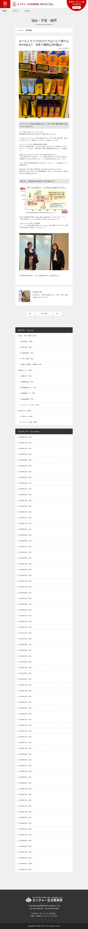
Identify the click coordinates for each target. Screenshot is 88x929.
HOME (4, 11)
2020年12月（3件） (26, 685)
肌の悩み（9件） (27, 347)
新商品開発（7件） (28, 399)
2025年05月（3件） (26, 466)
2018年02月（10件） (26, 863)
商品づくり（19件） (26, 370)
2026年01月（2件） (26, 443)
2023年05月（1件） (26, 558)
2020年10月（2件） (26, 691)
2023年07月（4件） (26, 546)
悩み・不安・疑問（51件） (28, 336)
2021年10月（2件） (26, 639)
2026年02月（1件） (26, 437)
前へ (30, 313)
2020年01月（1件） (26, 731)
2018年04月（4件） (26, 852)
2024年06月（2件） (26, 494)
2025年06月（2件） (26, 460)
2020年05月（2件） (26, 714)
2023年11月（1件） (26, 523)
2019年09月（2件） (26, 754)
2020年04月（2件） (26, 719)
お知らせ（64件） (28, 416)
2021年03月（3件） (26, 673)
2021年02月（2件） (26, 679)
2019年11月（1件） (26, 742)
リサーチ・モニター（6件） (31, 405)
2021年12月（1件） (26, 633)
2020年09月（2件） (26, 696)
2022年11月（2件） (26, 581)
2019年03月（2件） (26, 789)
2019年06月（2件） (26, 771)
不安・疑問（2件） (28, 359)
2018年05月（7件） (26, 846)
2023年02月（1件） (26, 575)
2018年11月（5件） (26, 812)
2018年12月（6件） (26, 806)
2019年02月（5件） (26, 794)
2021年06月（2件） (26, 662)
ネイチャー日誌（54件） (30, 422)
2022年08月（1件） (26, 593)
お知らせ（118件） (25, 410)
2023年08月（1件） (26, 541)
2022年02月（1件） (26, 621)
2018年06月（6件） (26, 840)
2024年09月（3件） (26, 477)
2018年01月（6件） (26, 869)
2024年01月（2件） (26, 518)
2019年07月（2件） (26, 765)
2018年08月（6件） (26, 829)
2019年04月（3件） (26, 783)
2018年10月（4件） (26, 817)
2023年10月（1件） (26, 529)
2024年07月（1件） (26, 489)
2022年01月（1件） (26, 627)
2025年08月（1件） (26, 454)
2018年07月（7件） (26, 835)
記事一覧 (15, 11)
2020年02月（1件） (26, 725)
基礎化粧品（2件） (28, 382)
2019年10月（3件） (26, 748)
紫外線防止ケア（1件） (29, 387)
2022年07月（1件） (26, 598)
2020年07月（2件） (26, 702)
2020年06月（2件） (26, 708)
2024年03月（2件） (26, 506)
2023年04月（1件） (26, 564)
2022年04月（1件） (26, 610)
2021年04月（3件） (26, 667)
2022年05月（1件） (26, 604)
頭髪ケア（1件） (27, 376)
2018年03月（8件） (26, 858)
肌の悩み (27, 11)
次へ (57, 313)
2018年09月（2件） (26, 823)
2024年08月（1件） (26, 483)
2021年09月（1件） (26, 644)
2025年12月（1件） (26, 448)
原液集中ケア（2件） (29, 393)
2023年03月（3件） (26, 569)
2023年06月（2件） (26, 552)
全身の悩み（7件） (28, 353)
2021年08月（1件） (26, 650)
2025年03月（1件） (26, 471)
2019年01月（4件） (26, 800)
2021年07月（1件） (26, 656)
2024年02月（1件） (26, 512)
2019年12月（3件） (26, 737)
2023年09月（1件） (26, 535)
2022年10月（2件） (26, 587)
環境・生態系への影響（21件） (32, 364)
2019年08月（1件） (26, 760)
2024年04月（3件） (26, 500)
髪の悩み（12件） (28, 341)
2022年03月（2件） (26, 616)
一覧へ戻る (44, 313)
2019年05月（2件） (26, 777)
